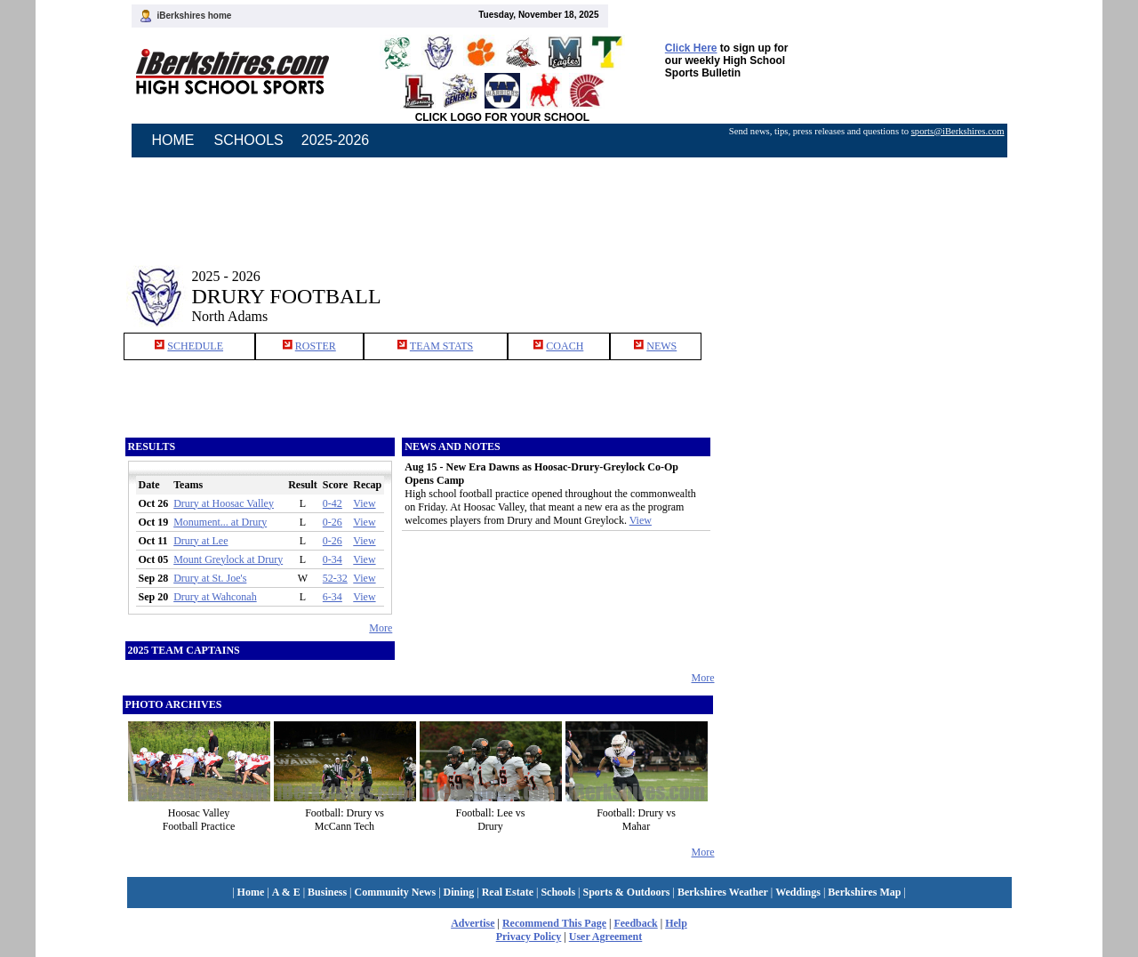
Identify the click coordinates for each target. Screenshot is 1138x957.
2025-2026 (335, 140)
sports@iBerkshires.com (958, 131)
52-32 (335, 578)
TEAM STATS (441, 346)
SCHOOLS (249, 140)
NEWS (661, 346)
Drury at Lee (200, 541)
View (364, 503)
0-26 (332, 522)
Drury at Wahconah (214, 597)
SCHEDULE (195, 346)
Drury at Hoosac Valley (223, 503)
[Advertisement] (866, 283)
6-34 (332, 597)
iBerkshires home (194, 15)
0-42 (332, 503)
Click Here (691, 48)
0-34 (332, 559)
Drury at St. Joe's (209, 578)
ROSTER (315, 346)
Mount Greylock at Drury (228, 559)
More (380, 628)
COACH (564, 346)
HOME (173, 140)
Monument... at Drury (220, 522)
